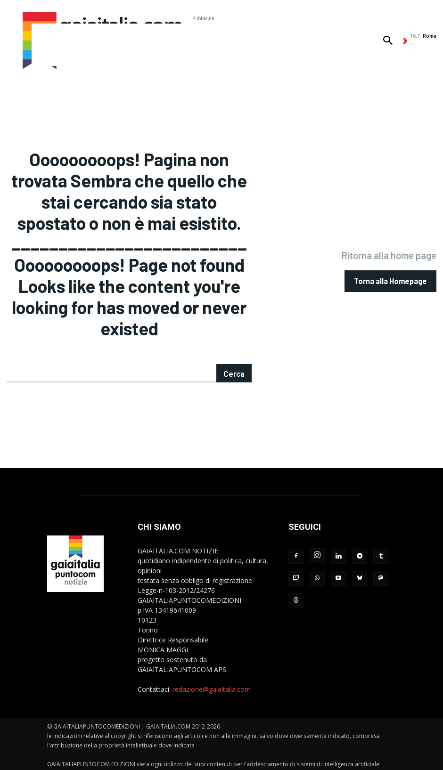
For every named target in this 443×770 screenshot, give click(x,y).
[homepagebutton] (390, 274)
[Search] (234, 361)
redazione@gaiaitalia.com (211, 677)
